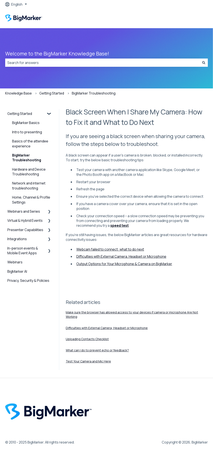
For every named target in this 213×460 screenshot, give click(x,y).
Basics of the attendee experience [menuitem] (30, 143)
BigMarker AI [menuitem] (17, 271)
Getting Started (51, 93)
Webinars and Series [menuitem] (23, 211)
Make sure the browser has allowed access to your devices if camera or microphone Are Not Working (132, 314)
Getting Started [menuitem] (19, 113)
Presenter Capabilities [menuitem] (25, 229)
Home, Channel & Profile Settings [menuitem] (31, 199)
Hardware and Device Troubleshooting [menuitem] (29, 171)
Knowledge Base (18, 93)
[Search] (204, 63)
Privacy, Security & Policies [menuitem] (28, 280)
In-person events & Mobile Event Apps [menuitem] (22, 250)
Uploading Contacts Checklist (87, 339)
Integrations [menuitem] (17, 239)
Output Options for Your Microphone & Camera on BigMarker (124, 263)
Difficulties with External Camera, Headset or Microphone (121, 256)
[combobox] (102, 63)
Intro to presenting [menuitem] (27, 132)
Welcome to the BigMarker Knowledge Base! (57, 53)
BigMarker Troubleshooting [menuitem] (26, 157)
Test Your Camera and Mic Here (88, 361)
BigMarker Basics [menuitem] (26, 122)
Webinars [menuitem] (14, 262)
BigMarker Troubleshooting (93, 93)
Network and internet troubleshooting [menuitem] (28, 185)
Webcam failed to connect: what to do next (110, 249)
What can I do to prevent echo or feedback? (97, 350)
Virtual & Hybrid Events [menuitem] (25, 220)
